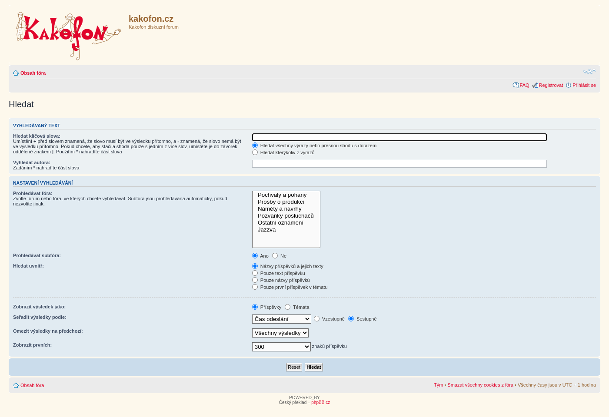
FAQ (524, 85)
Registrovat (551, 85)
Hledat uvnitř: (28, 265)
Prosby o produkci (286, 202)
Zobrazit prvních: (32, 345)
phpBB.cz (320, 402)
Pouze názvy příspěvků (281, 280)
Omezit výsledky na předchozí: (48, 331)
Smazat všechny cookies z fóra (480, 384)
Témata (297, 307)
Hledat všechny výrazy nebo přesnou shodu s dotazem (314, 145)
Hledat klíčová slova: (36, 136)
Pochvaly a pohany (286, 195)
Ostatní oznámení (286, 222)
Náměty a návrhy (286, 208)
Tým (438, 384)
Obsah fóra (33, 73)
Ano (260, 255)
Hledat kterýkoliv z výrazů (283, 152)
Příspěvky (266, 307)
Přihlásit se (584, 85)
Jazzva (286, 229)
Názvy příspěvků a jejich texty (287, 266)
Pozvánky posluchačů (286, 215)
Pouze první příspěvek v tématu (290, 287)
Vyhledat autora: (31, 162)
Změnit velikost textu (589, 71)
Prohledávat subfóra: (37, 255)
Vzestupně (329, 318)
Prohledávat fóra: (32, 193)
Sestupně (362, 318)
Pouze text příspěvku (278, 273)
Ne (279, 255)
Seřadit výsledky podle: (40, 317)
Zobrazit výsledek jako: (39, 306)
